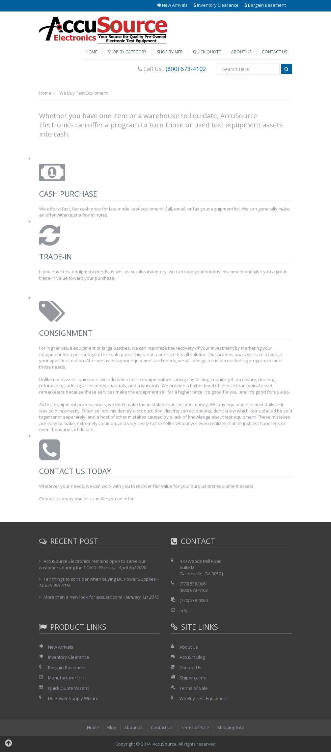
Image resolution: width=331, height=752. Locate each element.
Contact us (50, 499)
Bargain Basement (265, 5)
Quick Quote (207, 52)
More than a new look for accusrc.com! (83, 597)
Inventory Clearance (216, 5)
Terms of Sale (194, 688)
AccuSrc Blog (192, 657)
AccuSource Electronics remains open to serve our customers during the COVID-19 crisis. (92, 564)
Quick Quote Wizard (68, 688)
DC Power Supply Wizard (73, 698)
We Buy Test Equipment (204, 698)
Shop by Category (127, 52)
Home (91, 52)
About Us (241, 52)
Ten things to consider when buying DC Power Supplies (100, 579)
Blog (111, 727)
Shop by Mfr (170, 52)
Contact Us (274, 52)
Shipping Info (193, 678)
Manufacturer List (66, 678)
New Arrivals (172, 5)
